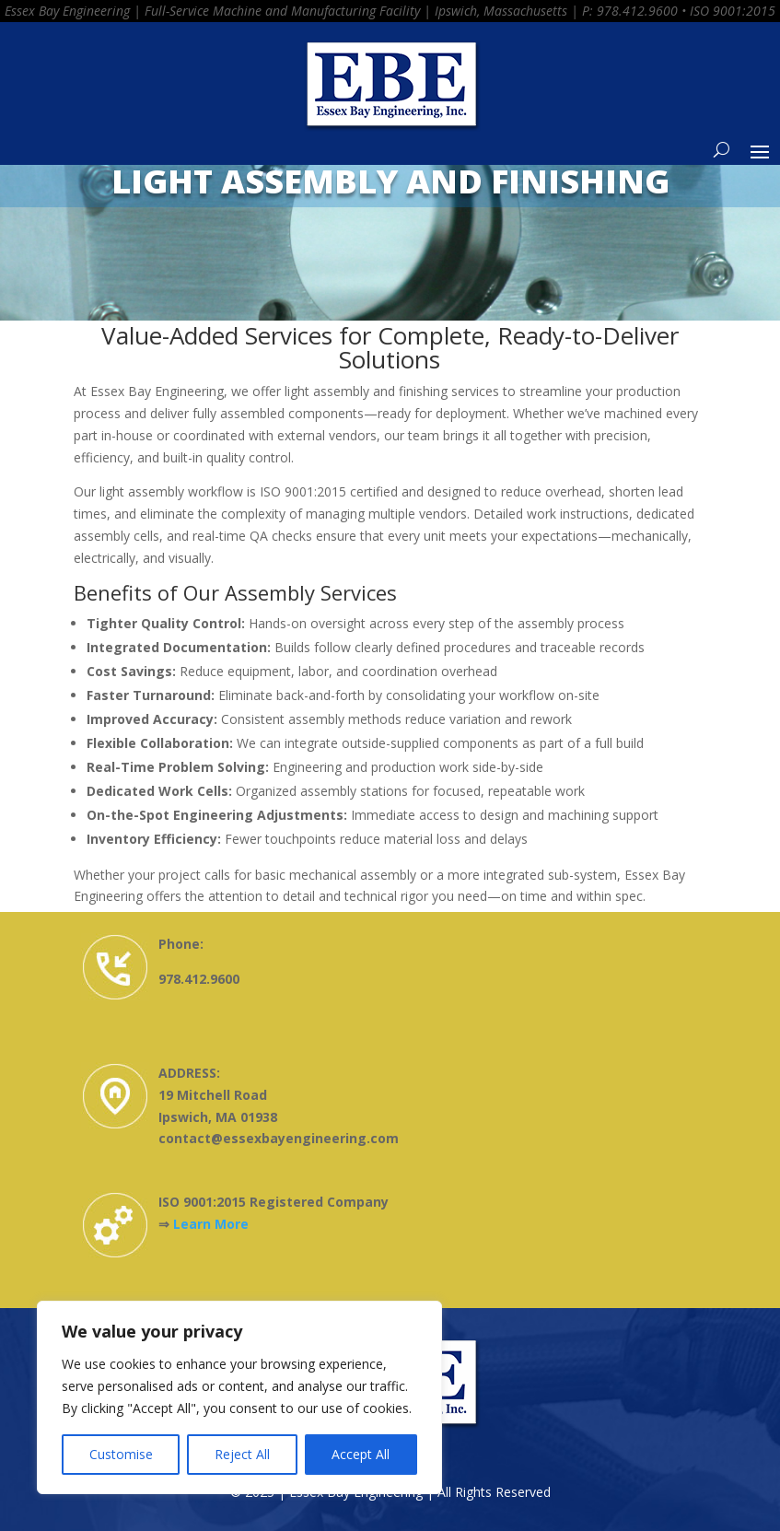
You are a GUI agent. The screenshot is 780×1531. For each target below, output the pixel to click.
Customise (121, 1454)
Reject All (242, 1454)
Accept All (361, 1454)
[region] (239, 1397)
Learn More (211, 1224)
